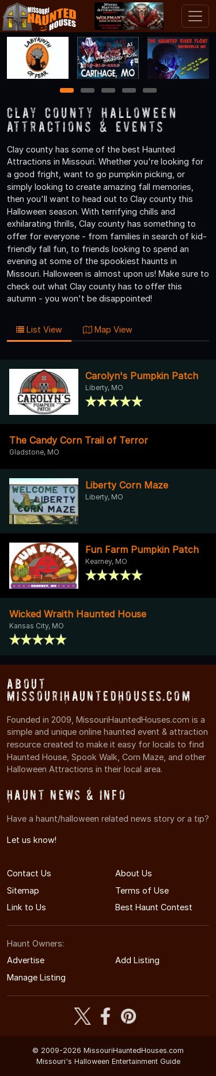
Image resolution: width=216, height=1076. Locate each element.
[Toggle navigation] (195, 16)
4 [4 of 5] (129, 91)
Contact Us (29, 873)
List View (39, 329)
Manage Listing (36, 977)
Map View (107, 329)
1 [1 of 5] (66, 91)
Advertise (25, 960)
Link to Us (26, 907)
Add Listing (137, 960)
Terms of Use (142, 890)
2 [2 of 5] (87, 91)
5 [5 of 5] (149, 91)
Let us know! (31, 840)
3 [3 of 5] (108, 91)
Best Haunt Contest (153, 907)
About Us (133, 873)
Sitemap (23, 890)
